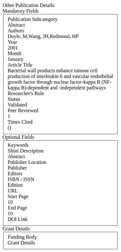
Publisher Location (27, 162)
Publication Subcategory (33, 19)
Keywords (18, 145)
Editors (15, 173)
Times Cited (20, 122)
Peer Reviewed (23, 110)
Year (12, 42)
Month (14, 53)
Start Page (18, 196)
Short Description (26, 150)
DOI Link (18, 219)
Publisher (17, 168)
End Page (17, 207)
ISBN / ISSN (21, 179)
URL (13, 190)
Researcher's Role (26, 93)
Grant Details (21, 242)
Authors (16, 30)
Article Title (20, 65)
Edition (15, 185)
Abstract (16, 156)
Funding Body (22, 237)
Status (14, 99)
